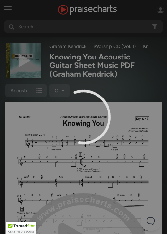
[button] (21, 228)
